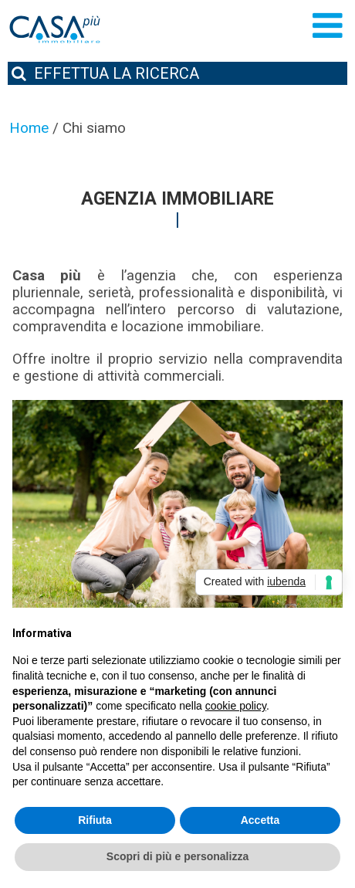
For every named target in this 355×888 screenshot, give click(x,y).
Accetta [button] (260, 820)
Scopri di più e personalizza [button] (177, 856)
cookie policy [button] (235, 706)
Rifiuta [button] (95, 820)
